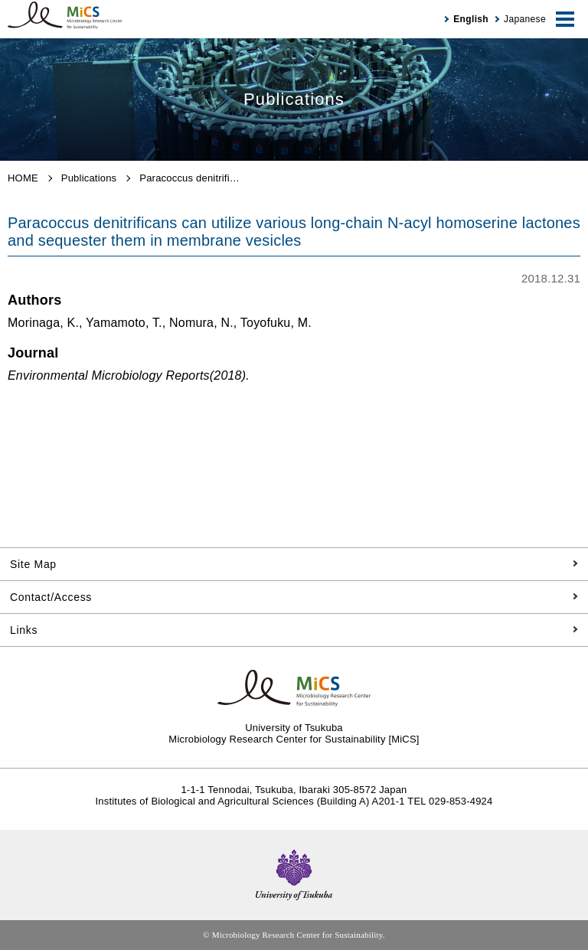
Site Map (33, 564)
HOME (23, 178)
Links (24, 630)
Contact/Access (51, 597)
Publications (89, 178)
